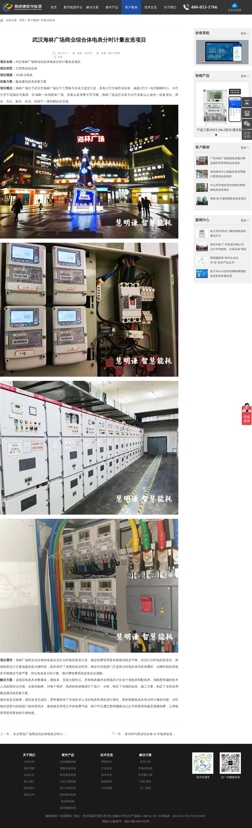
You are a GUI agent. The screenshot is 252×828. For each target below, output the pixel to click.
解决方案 (92, 7)
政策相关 (106, 781)
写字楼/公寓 (145, 774)
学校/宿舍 (145, 781)
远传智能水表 (68, 807)
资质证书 (29, 794)
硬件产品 (112, 7)
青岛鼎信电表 (68, 774)
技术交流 (150, 7)
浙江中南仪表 (68, 788)
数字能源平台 (73, 7)
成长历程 (29, 768)
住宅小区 (145, 761)
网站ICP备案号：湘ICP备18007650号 (126, 821)
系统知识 (106, 761)
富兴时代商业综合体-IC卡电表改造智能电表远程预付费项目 (151, 734)
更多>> (245, 33)
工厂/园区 (145, 788)
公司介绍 (29, 761)
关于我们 (170, 7)
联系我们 (29, 788)
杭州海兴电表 (68, 794)
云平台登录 (234, 7)
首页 (54, 7)
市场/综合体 (48, 20)
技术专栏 (106, 774)
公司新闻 (106, 788)
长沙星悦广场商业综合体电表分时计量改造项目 (40, 734)
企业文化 (29, 774)
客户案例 (131, 7)
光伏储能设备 (68, 761)
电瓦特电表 (68, 801)
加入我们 (29, 781)
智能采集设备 (68, 768)
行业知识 (106, 768)
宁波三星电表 (68, 781)
